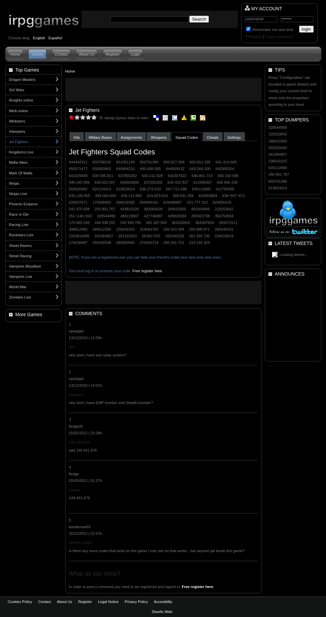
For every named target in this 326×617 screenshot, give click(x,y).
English (39, 38)
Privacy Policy (136, 602)
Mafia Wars (18, 162)
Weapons (159, 137)
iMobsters (17, 121)
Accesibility (163, 602)
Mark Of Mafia (20, 173)
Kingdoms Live (21, 152)
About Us (86, 54)
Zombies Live (20, 297)
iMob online (18, 111)
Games (38, 54)
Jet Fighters (18, 142)
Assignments (131, 137)
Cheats (213, 137)
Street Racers (20, 246)
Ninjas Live (18, 194)
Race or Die (19, 214)
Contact (61, 54)
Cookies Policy (20, 602)
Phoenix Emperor (23, 204)
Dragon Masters (22, 80)
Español (55, 38)
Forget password (279, 37)
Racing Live (18, 225)
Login (135, 54)
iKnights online (21, 100)
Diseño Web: (163, 612)
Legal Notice (108, 602)
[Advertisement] (163, 90)
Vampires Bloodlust (25, 266)
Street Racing (20, 256)
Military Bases (100, 137)
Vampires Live (20, 277)
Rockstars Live (21, 235)
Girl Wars (16, 90)
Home (15, 54)
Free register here (147, 271)
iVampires (17, 131)
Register (255, 37)
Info (77, 137)
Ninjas (14, 183)
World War (17, 287)
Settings (234, 137)
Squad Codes (186, 137)
